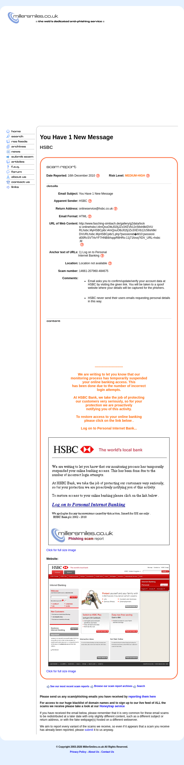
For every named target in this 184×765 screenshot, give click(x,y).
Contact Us (107, 752)
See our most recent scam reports (69, 686)
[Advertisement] (48, 74)
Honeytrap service (112, 706)
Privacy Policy (78, 752)
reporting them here (142, 696)
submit (89, 730)
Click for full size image (61, 550)
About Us (93, 752)
